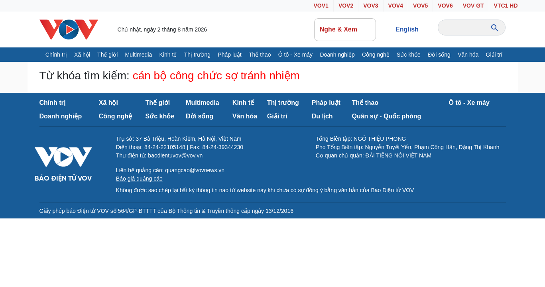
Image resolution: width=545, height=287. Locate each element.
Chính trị (56, 54)
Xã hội (82, 54)
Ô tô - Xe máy (295, 54)
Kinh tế (168, 54)
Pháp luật (229, 54)
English (407, 29)
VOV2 (345, 5)
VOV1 (321, 5)
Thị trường (197, 54)
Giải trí (494, 54)
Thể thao (260, 54)
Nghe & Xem (345, 29)
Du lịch (322, 116)
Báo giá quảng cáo (139, 178)
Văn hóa (468, 54)
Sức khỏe (409, 54)
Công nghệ (376, 54)
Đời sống (439, 54)
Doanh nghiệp (337, 54)
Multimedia (138, 54)
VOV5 (420, 5)
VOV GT (473, 5)
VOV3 (370, 5)
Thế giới (107, 54)
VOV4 (395, 5)
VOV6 (445, 5)
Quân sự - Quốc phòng (386, 116)
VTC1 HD (506, 5)
